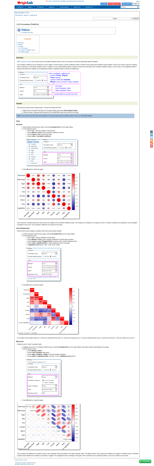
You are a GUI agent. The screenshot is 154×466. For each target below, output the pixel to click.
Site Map (17, 464)
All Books (18, 15)
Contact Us (89, 7)
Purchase (40, 7)
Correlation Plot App (27, 32)
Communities (64, 7)
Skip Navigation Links (22, 13)
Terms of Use (30, 464)
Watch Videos (127, 3)
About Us (77, 7)
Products (20, 7)
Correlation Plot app (25, 61)
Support (52, 7)
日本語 (25, 460)
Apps (30, 7)
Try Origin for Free (114, 3)
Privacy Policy (23, 464)
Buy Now (103, 3)
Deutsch (21, 460)
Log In (138, 1)
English (16, 460)
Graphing (32, 15)
